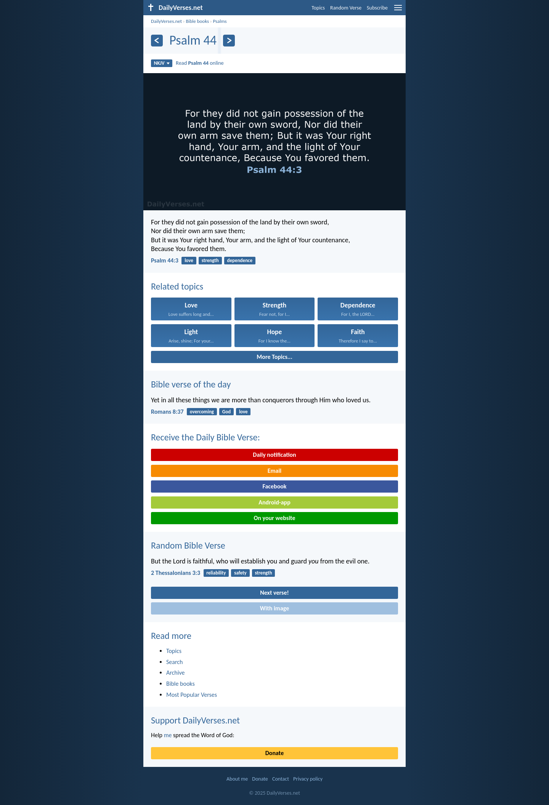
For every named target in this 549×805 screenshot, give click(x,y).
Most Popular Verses (191, 694)
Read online (200, 62)
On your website (274, 518)
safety (240, 573)
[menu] (398, 10)
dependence (240, 260)
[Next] (229, 40)
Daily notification (274, 454)
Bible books (197, 21)
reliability (216, 573)
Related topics (177, 286)
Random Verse (345, 8)
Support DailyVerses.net (195, 720)
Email (275, 470)
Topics (318, 8)
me (168, 735)
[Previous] (157, 40)
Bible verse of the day (191, 384)
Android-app (274, 502)
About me (237, 779)
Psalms (219, 21)
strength (210, 260)
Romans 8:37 (167, 411)
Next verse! (274, 592)
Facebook (274, 486)
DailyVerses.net (166, 21)
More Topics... (274, 356)
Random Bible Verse (188, 545)
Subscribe (377, 8)
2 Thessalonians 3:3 (175, 572)
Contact (280, 779)
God (226, 412)
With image (274, 608)
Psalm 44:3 (164, 260)
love (189, 260)
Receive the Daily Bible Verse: (205, 437)
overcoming (202, 412)
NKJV (162, 63)
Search (174, 662)
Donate (274, 753)
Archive (175, 672)
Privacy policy (308, 779)
